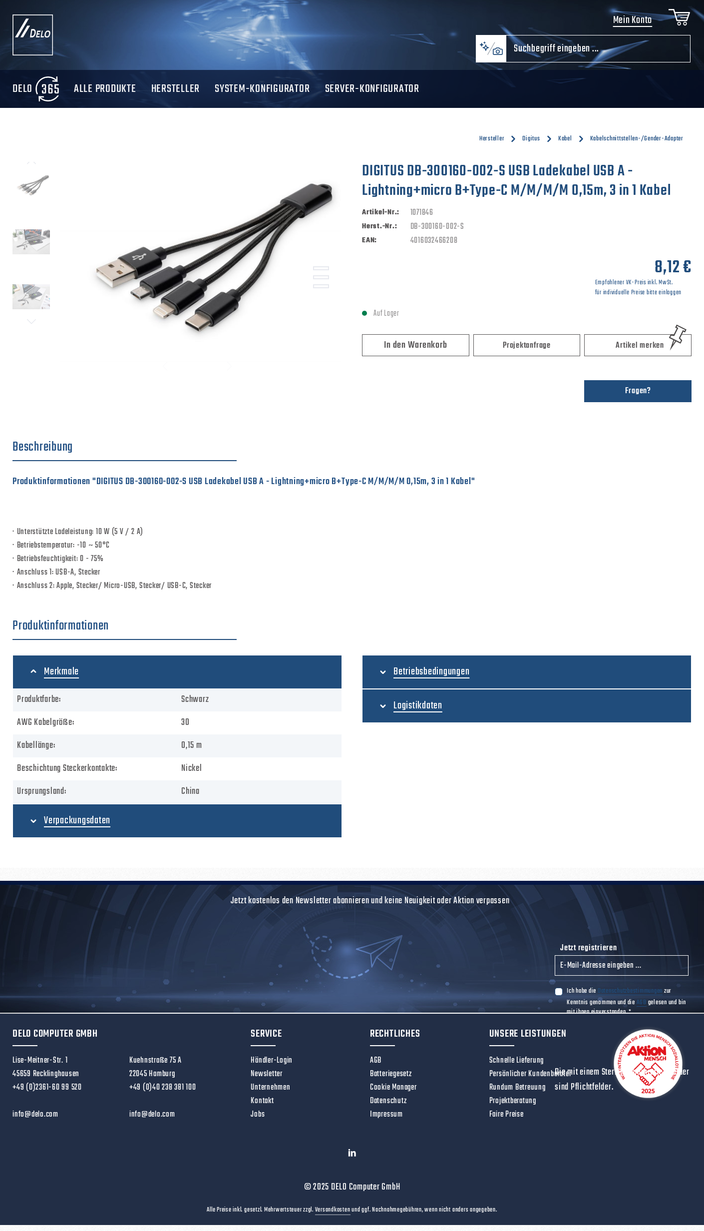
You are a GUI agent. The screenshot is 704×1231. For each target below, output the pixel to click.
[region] (177, 275)
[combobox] (598, 54)
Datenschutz (388, 1107)
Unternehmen (270, 1093)
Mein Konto (630, 23)
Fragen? (638, 397)
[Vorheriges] (31, 168)
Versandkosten (333, 1216)
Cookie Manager (393, 1093)
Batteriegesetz (391, 1080)
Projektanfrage (527, 351)
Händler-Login (272, 1066)
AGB (642, 1008)
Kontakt (262, 1107)
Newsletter (267, 1080)
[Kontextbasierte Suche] (491, 54)
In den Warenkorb (415, 351)
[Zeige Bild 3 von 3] (321, 293)
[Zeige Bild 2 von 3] (321, 284)
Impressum (386, 1120)
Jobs (258, 1120)
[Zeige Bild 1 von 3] (321, 275)
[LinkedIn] (352, 1162)
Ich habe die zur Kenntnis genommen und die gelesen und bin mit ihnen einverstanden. (626, 1007)
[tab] (124, 453)
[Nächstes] (31, 327)
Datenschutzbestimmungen (630, 997)
